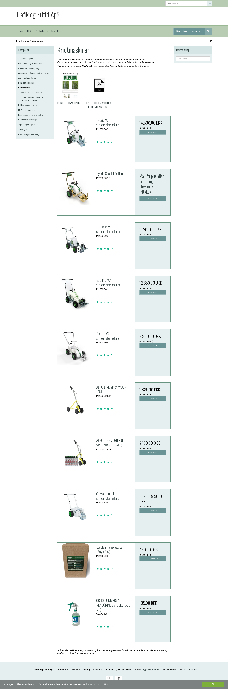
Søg (209, 3)
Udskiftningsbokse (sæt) (28, 134)
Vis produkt (153, 132)
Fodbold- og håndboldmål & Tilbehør (34, 73)
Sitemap (193, 669)
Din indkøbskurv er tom (194, 31)
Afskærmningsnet (25, 59)
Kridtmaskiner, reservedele (29, 105)
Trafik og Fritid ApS (38, 14)
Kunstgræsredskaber (27, 83)
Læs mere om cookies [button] (97, 684)
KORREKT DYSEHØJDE (32, 93)
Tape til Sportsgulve (26, 125)
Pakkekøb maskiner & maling (30, 115)
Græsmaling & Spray (27, 78)
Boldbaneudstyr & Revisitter (30, 64)
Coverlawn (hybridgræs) (28, 68)
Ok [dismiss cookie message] (213, 684)
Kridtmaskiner (24, 88)
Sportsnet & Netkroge (27, 120)
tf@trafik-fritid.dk (147, 189)
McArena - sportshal (27, 110)
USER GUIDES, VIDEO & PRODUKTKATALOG (32, 98)
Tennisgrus (23, 129)
